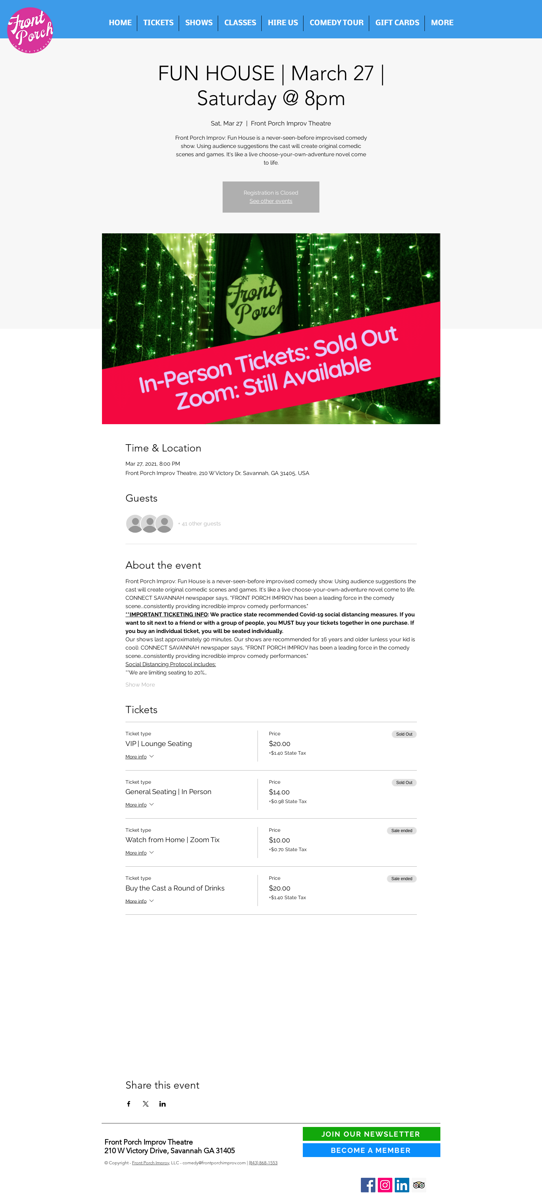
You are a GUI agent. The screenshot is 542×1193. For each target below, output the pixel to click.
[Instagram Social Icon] (385, 1185)
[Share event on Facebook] (128, 1104)
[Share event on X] (145, 1104)
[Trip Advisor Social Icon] (419, 1185)
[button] (282, 23)
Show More (140, 684)
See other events (271, 201)
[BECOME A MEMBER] (371, 1150)
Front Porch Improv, (151, 1162)
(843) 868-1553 (263, 1162)
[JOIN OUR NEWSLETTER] (371, 1134)
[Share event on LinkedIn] (162, 1104)
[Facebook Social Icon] (368, 1185)
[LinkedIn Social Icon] (402, 1185)
